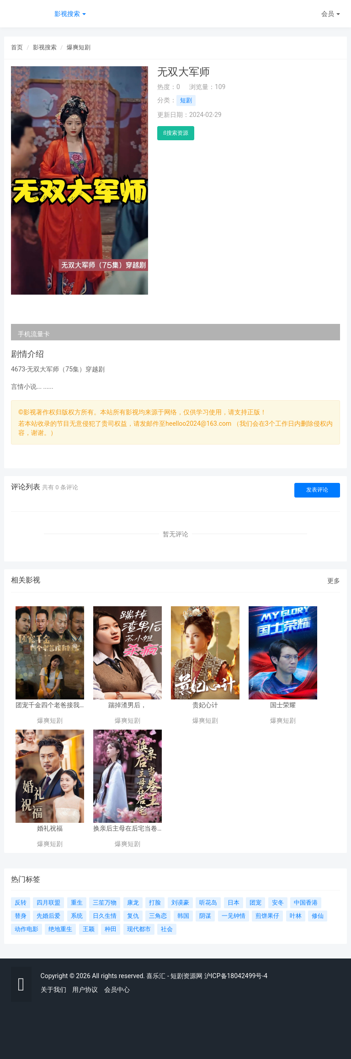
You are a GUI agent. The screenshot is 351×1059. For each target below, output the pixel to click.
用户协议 (85, 989)
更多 (333, 580)
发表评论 (317, 490)
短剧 (186, 100)
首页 (17, 47)
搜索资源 (175, 133)
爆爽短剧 (78, 47)
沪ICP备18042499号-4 (235, 976)
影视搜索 (70, 13)
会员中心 (117, 989)
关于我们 (53, 989)
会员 (330, 13)
